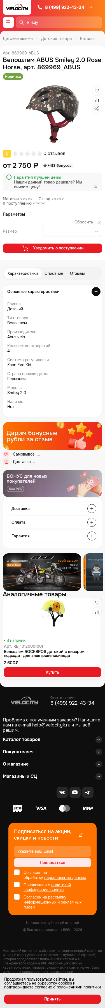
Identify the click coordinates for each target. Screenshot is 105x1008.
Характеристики (23, 273)
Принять (52, 999)
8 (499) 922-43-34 (60, 7)
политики (92, 987)
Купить (52, 672)
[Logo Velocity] (17, 7)
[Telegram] (88, 792)
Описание (54, 273)
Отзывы (77, 273)
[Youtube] (75, 792)
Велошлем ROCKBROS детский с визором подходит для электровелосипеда (44, 653)
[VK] (62, 792)
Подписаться (52, 862)
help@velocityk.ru (51, 725)
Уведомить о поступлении (52, 248)
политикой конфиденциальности (47, 887)
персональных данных (65, 877)
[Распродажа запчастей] (42, 572)
